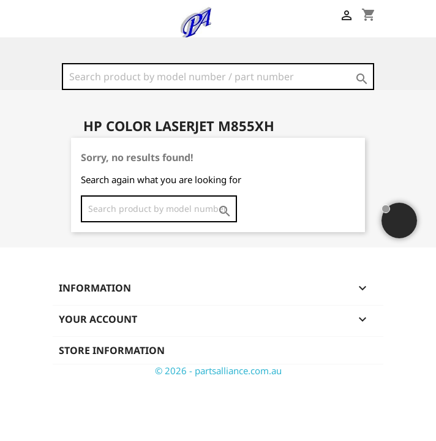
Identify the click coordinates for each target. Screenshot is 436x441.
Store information (112, 350)
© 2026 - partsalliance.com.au (218, 370)
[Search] (218, 76)
